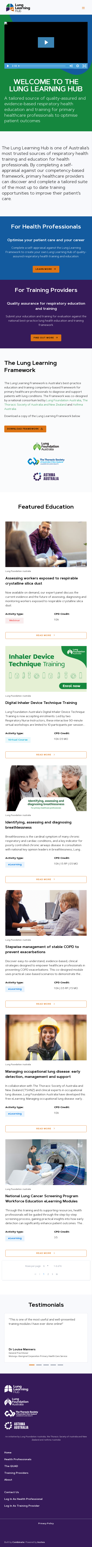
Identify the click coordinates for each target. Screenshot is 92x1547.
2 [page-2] (48, 1274)
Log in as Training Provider (21, 1506)
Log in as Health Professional (23, 1499)
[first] (35, 1274)
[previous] (40, 1274)
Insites (41, 1542)
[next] (52, 1274)
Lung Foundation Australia (63, 400)
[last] (57, 1274)
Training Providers (16, 1473)
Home (7, 1453)
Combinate (18, 1542)
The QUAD (11, 1466)
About (8, 1480)
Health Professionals (17, 1459)
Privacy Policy (46, 1524)
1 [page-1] (43, 1274)
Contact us (11, 1492)
